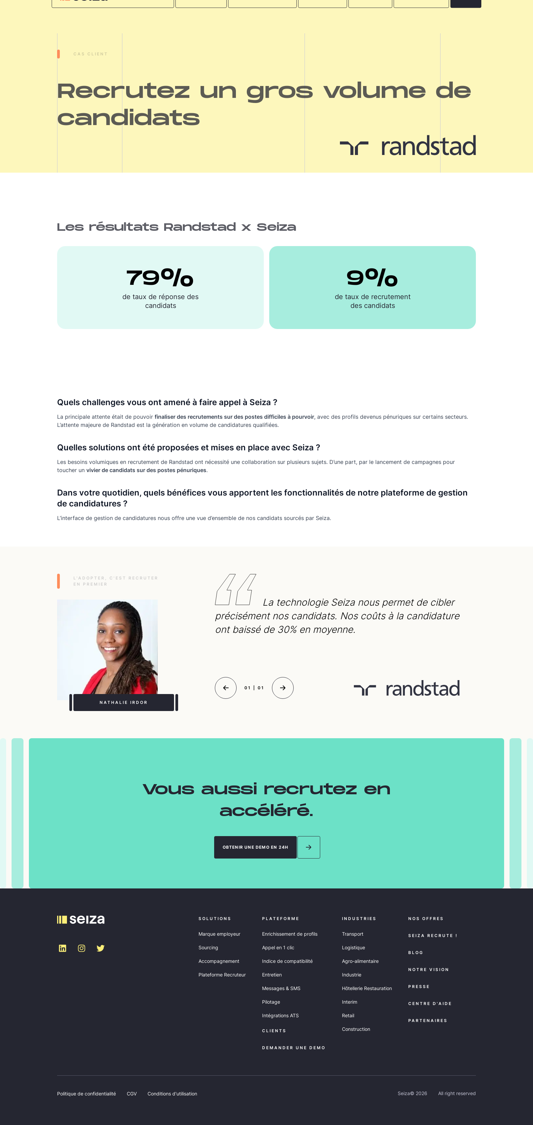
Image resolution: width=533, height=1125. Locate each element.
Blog (416, 952)
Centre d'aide (430, 1003)
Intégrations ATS (280, 1015)
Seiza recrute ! (433, 935)
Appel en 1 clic (278, 947)
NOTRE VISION (428, 969)
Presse (419, 986)
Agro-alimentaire (360, 961)
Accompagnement (219, 961)
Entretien (272, 974)
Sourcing (208, 947)
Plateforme (280, 918)
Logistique (353, 947)
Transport (352, 934)
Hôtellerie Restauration (367, 988)
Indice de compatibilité (287, 961)
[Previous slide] (226, 688)
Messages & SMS (281, 988)
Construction (356, 1029)
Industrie (351, 974)
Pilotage (271, 1002)
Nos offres (426, 918)
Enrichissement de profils (289, 934)
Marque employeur (219, 934)
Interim (349, 1002)
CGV (132, 1093)
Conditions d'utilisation (172, 1093)
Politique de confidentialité (86, 1093)
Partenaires (428, 1020)
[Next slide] (283, 688)
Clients (274, 1030)
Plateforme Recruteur (222, 974)
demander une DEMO (294, 1047)
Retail (348, 1015)
